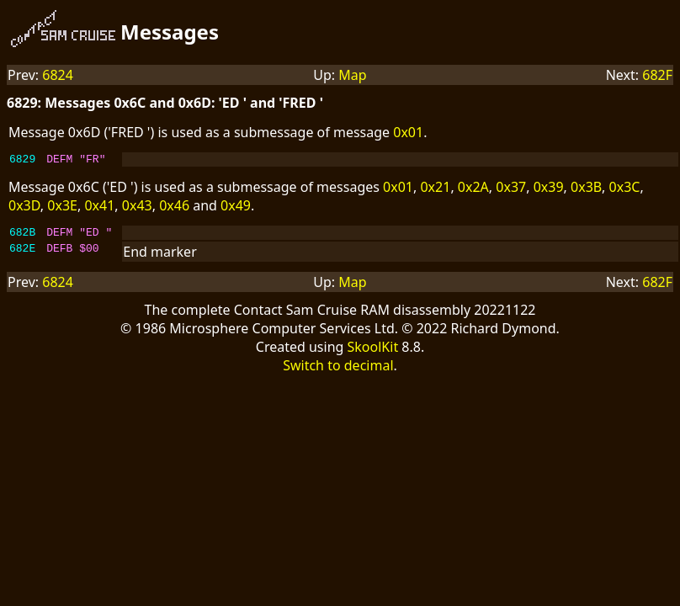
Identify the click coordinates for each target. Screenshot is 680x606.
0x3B (586, 189)
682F (657, 75)
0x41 (99, 208)
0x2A (473, 189)
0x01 (408, 132)
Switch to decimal (338, 370)
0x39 (549, 189)
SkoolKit (373, 352)
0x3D (24, 208)
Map (352, 75)
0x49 (235, 208)
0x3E (62, 208)
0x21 (435, 189)
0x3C (624, 189)
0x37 (511, 189)
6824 (57, 75)
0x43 (137, 208)
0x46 (174, 208)
